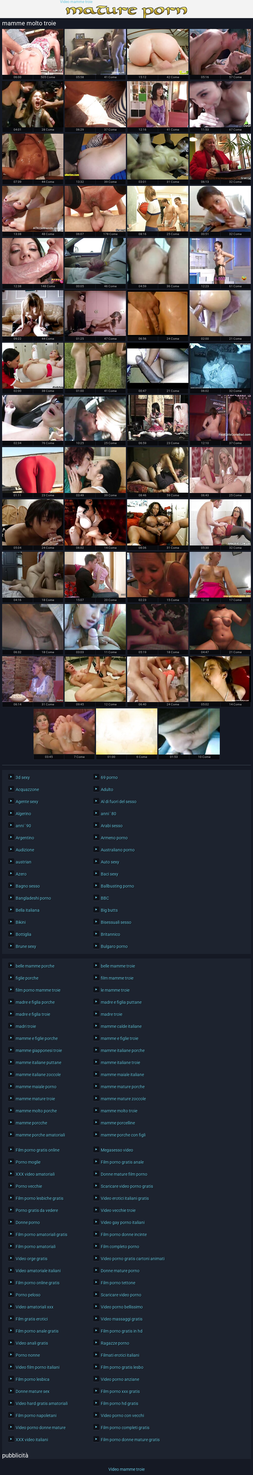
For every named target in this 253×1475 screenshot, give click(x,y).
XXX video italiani (32, 1439)
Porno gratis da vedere (37, 1210)
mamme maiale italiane (122, 1074)
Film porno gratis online (37, 1150)
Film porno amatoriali (36, 1246)
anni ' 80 (108, 813)
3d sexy (23, 777)
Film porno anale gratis (37, 1331)
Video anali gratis (32, 1343)
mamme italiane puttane (38, 1062)
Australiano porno (118, 849)
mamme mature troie (35, 1098)
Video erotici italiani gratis (125, 1198)
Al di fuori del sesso (118, 801)
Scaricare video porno (121, 1294)
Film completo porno (120, 1246)
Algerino (23, 813)
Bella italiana (28, 910)
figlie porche (27, 978)
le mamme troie (115, 990)
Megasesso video (117, 1150)
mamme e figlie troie (119, 1038)
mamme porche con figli (123, 1135)
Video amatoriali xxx (34, 1307)
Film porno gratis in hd (122, 1331)
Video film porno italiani (37, 1367)
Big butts (109, 910)
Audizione (25, 849)
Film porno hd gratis (119, 1403)
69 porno (109, 777)
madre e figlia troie (33, 1014)
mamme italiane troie (120, 1062)
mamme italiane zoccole (38, 1074)
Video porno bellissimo (122, 1307)
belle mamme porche (35, 966)
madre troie (111, 1014)
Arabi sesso (112, 825)
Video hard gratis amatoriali (42, 1403)
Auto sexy (110, 862)
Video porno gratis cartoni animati (133, 1258)
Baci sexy (109, 874)
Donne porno (28, 1222)
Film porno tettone (118, 1282)
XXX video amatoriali (35, 1174)
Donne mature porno (120, 1270)
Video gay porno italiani (123, 1222)
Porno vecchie (29, 1186)
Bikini (21, 922)
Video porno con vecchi (122, 1415)
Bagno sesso (28, 886)
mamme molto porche (36, 1110)
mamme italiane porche (123, 1050)
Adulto (107, 789)
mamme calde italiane (121, 1026)
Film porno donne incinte (124, 1234)
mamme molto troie (119, 1110)
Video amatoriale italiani (38, 1270)
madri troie (26, 1026)
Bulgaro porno (114, 946)
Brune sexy (26, 946)
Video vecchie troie (118, 1210)
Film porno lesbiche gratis (39, 1198)
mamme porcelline (118, 1123)
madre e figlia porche (35, 1002)
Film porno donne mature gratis (130, 1439)
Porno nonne (28, 1355)
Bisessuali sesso (116, 922)
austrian (23, 862)
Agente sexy (27, 801)
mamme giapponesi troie (39, 1050)
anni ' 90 (23, 825)
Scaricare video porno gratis (127, 1186)
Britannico (110, 934)
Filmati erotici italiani (120, 1355)
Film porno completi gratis (125, 1427)
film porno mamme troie (38, 990)
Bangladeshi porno (33, 898)
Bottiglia (23, 934)
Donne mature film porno (124, 1174)
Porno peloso (28, 1294)
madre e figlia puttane (121, 1002)
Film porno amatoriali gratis (41, 1234)
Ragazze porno (115, 1343)
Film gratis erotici (32, 1319)
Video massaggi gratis (122, 1319)
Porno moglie (28, 1162)
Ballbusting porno (117, 886)
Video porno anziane (120, 1379)
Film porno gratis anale (122, 1162)
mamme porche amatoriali (40, 1135)
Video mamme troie (76, 2)
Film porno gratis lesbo (122, 1367)
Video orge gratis (31, 1258)
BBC (105, 898)
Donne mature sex (33, 1391)
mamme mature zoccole (123, 1098)
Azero (21, 874)
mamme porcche (31, 1123)
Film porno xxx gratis (120, 1391)
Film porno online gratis (37, 1282)
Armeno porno (114, 837)
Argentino (25, 837)
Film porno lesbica (33, 1379)
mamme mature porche (123, 1086)
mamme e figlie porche (37, 1038)
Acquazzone (27, 789)
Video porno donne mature (41, 1427)
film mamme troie (117, 978)
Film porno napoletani (36, 1415)
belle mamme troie (118, 966)
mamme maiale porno (36, 1086)
